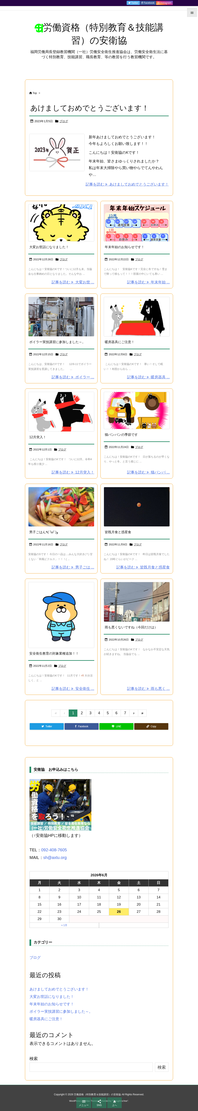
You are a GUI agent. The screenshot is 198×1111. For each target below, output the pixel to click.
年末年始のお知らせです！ (124, 247)
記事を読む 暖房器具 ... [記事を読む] (148, 377)
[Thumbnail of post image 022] (137, 223)
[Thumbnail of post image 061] (61, 223)
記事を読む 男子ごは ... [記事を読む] (73, 567)
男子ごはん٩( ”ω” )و (43, 532)
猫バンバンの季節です (121, 434)
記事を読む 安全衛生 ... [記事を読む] (73, 689)
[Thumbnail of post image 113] (137, 602)
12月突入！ (37, 437)
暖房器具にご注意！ (119, 342)
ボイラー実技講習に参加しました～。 (57, 342)
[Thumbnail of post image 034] (137, 317)
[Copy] (151, 726)
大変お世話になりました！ (49, 247)
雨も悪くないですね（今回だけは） (131, 627)
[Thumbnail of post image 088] (61, 507)
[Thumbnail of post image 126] (137, 410)
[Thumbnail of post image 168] (61, 615)
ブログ (63, 121)
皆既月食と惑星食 (118, 532)
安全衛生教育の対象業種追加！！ (54, 653)
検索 (33, 1058)
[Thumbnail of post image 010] (61, 317)
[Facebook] (82, 726)
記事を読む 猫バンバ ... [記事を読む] (148, 472)
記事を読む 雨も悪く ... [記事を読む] (148, 689)
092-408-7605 (54, 850)
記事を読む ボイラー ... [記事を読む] (73, 377)
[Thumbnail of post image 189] (137, 507)
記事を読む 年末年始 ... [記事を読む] (148, 282)
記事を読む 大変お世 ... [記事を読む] (73, 282)
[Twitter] (47, 726)
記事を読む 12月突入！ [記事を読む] (73, 472)
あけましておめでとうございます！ (89, 108)
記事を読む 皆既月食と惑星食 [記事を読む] (143, 567)
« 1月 (64, 925)
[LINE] (116, 726)
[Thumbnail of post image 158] (61, 412)
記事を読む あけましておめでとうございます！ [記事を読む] (127, 184)
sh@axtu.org (55, 857)
